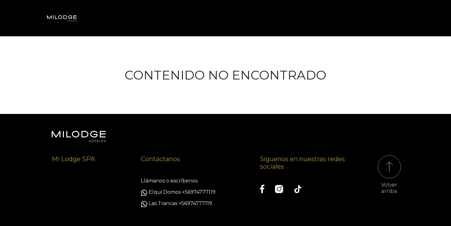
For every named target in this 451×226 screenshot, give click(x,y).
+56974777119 (198, 192)
